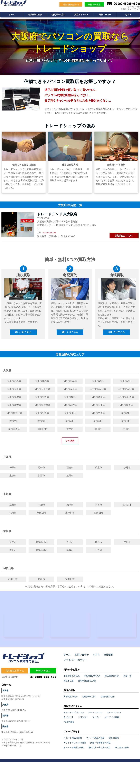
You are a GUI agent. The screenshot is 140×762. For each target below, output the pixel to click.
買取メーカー (105, 15)
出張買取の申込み (72, 672)
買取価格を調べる (71, 4)
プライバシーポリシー (123, 656)
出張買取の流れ (35, 15)
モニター (97, 713)
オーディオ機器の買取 (74, 743)
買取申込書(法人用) (87, 677)
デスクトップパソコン (74, 708)
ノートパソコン (95, 708)
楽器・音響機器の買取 (100, 739)
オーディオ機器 (112, 713)
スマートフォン (114, 708)
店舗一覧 (127, 672)
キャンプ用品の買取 (95, 734)
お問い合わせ (80, 656)
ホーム (12, 15)
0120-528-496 (50, 232)
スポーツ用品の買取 (73, 734)
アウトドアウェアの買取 (75, 739)
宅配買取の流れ (58, 15)
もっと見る (70, 441)
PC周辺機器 (69, 718)
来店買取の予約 (112, 672)
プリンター (83, 713)
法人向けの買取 (122, 743)
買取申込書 (69, 677)
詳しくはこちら (23, 332)
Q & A (128, 15)
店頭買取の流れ (108, 693)
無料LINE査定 (94, 4)
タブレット (69, 713)
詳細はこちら (124, 235)
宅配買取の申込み (92, 672)
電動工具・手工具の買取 (99, 743)
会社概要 (104, 656)
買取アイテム (81, 15)
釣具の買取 (114, 734)
